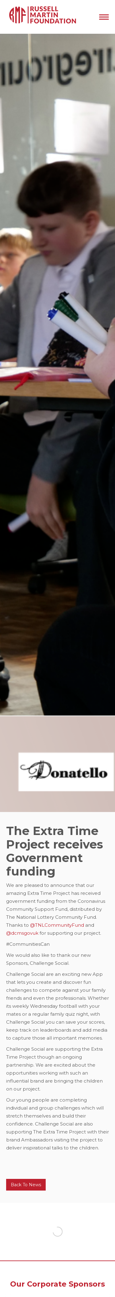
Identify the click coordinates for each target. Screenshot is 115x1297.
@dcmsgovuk (23, 933)
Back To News (26, 1184)
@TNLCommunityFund (57, 925)
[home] (41, 17)
